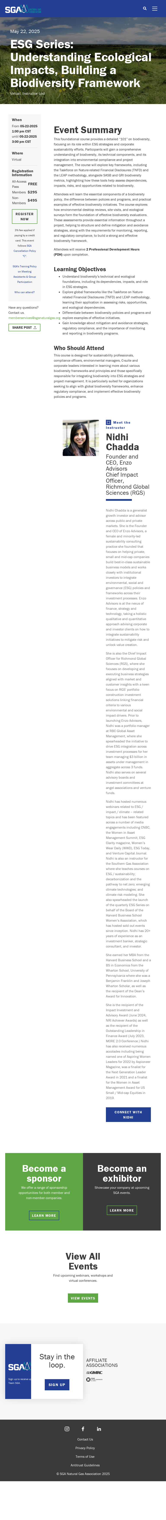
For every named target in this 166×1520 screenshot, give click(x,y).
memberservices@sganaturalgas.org (34, 318)
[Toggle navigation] (155, 8)
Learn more (44, 1215)
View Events (83, 1298)
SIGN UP (57, 1384)
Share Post (22, 327)
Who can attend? (24, 292)
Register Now (25, 216)
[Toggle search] (145, 9)
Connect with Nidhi (128, 1114)
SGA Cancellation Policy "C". (25, 251)
